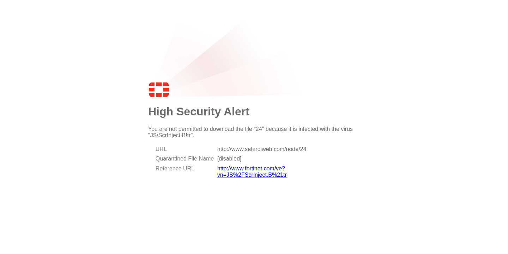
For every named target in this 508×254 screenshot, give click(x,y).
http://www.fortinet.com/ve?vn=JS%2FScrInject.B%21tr (252, 171)
